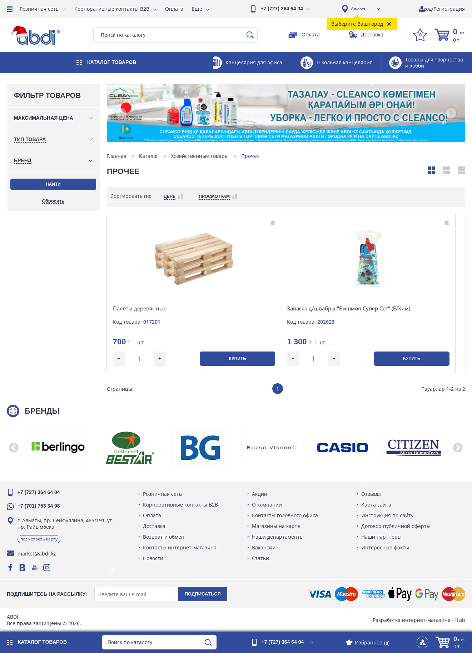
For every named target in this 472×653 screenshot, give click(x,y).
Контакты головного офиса (285, 515)
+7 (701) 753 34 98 (39, 506)
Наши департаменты (278, 536)
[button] (121, 113)
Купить (172, 358)
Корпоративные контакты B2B (111, 8)
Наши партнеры (381, 536)
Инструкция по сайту (387, 515)
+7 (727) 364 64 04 (281, 8)
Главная (117, 156)
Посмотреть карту (39, 539)
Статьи (260, 558)
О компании (267, 504)
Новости (153, 558)
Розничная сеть (39, 8)
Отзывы (371, 493)
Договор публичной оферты (395, 526)
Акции (259, 493)
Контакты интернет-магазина (180, 547)
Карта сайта (376, 504)
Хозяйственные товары (200, 156)
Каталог (149, 156)
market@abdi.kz (37, 553)
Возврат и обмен (163, 536)
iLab (460, 620)
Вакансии (263, 547)
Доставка (154, 526)
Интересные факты (385, 547)
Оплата (174, 8)
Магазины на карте (276, 526)
